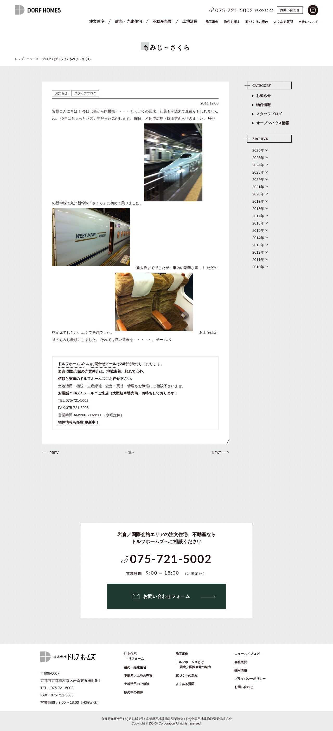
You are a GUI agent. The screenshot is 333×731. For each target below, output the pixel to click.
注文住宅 (97, 21)
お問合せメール (103, 364)
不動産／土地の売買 (138, 675)
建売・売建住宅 (128, 21)
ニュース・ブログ (38, 59)
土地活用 (190, 21)
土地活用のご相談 (136, 684)
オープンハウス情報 (272, 123)
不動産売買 (162, 21)
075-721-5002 (234, 10)
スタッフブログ (269, 114)
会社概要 (240, 662)
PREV (54, 452)
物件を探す (232, 22)
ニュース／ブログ (246, 654)
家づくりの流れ (256, 22)
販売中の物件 (133, 692)
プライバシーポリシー (250, 679)
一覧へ (130, 452)
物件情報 (263, 105)
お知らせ (60, 59)
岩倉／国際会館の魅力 (195, 667)
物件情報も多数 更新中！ (78, 422)
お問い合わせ (290, 10)
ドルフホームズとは (190, 662)
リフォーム (136, 659)
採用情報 (240, 670)
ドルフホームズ (71, 364)
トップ (19, 59)
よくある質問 (185, 684)
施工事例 (212, 22)
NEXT (216, 452)
